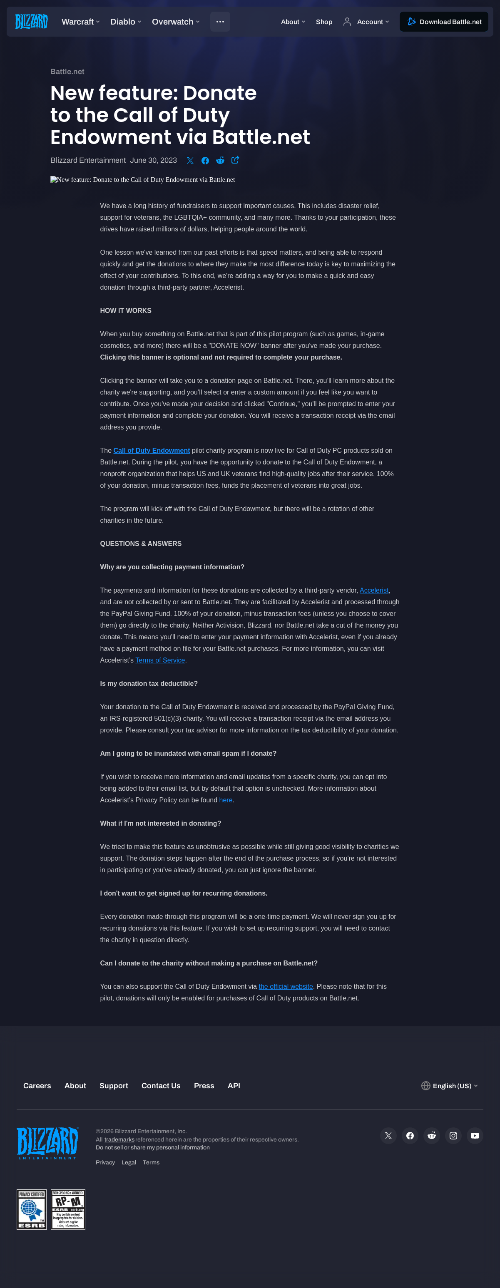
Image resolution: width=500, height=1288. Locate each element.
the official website (286, 986)
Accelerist (374, 590)
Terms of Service (160, 660)
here (226, 800)
